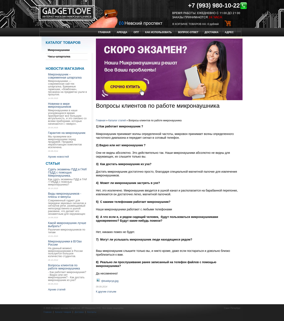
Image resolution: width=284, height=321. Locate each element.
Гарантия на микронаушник (66, 133)
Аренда (122, 32)
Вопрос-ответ (188, 32)
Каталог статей (117, 120)
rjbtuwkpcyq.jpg (110, 281)
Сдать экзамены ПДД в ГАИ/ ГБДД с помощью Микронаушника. (67, 172)
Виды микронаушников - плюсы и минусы (64, 195)
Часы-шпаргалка (59, 56)
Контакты (91, 312)
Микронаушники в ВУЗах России (65, 243)
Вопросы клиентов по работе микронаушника (64, 267)
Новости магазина (65, 69)
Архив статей (56, 289)
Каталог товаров (63, 43)
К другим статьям (106, 291)
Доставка (211, 32)
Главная (104, 32)
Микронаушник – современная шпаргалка (64, 76)
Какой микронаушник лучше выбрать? (67, 224)
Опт (136, 32)
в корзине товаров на (189, 24)
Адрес (229, 32)
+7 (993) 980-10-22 (217, 5)
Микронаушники (59, 50)
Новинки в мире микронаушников (59, 105)
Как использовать (158, 32)
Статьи (53, 164)
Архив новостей (58, 156)
